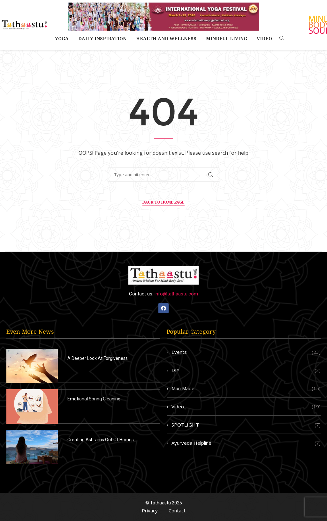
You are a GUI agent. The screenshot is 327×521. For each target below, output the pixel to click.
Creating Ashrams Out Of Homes (100, 439)
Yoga (62, 38)
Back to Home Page (163, 202)
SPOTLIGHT (246, 424)
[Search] (281, 39)
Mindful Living (226, 38)
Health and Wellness (166, 38)
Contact (177, 510)
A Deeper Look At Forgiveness (97, 358)
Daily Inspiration (102, 38)
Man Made (246, 388)
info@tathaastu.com (176, 294)
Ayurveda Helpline (246, 443)
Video (264, 38)
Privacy (150, 510)
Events (246, 352)
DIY (246, 370)
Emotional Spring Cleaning (93, 398)
